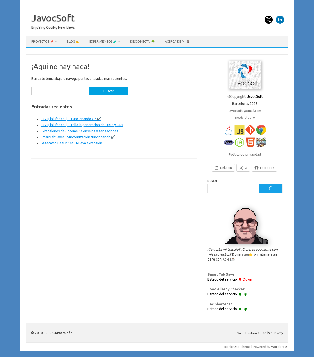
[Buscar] (270, 188)
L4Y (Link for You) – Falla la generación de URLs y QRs (82, 125)
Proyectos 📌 (42, 41)
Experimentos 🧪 (103, 41)
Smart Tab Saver (221, 274)
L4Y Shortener (219, 304)
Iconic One (231, 346)
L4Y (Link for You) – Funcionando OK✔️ (71, 119)
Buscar (212, 180)
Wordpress (279, 346)
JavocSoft (53, 18)
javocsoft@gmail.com (245, 111)
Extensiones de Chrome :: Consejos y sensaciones (79, 131)
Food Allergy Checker (226, 289)
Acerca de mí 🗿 (177, 41)
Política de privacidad (245, 154)
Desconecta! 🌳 (142, 41)
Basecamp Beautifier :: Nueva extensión (71, 143)
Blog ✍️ (73, 41)
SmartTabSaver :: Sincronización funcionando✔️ (78, 137)
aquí (245, 254)
